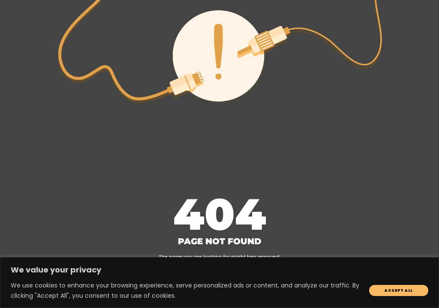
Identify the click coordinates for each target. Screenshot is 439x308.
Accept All (399, 290)
